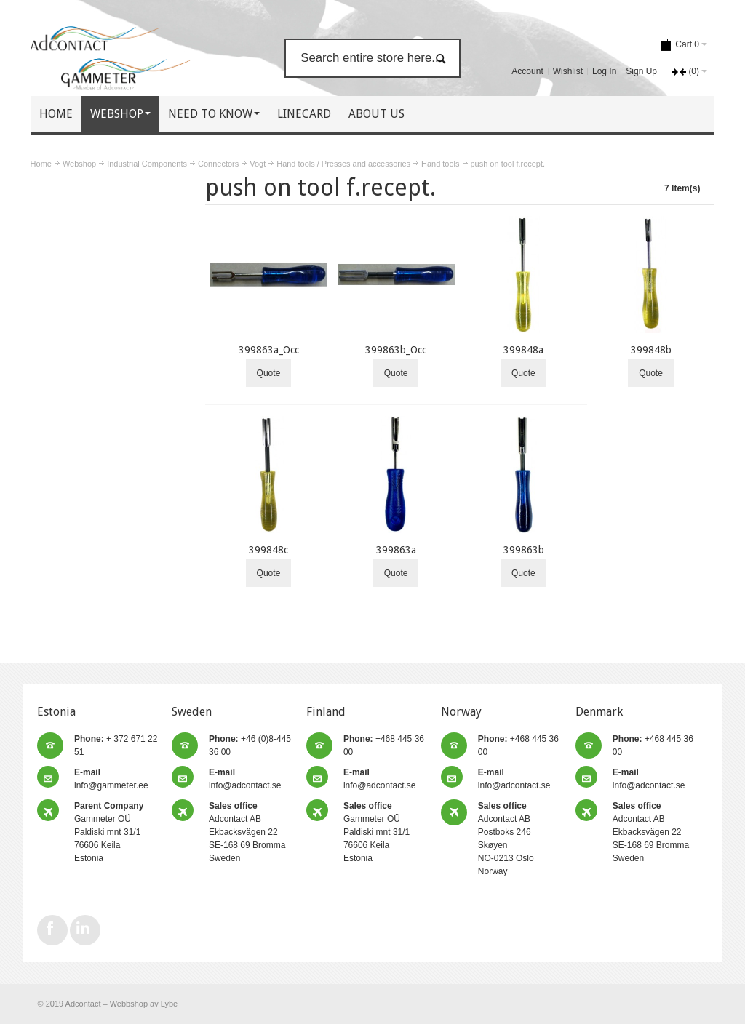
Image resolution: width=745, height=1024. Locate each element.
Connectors (218, 163)
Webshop (79, 163)
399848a (523, 350)
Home (41, 163)
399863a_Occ (269, 350)
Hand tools (440, 163)
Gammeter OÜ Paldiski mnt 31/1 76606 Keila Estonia (108, 832)
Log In (604, 71)
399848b (651, 350)
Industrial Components (147, 163)
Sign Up (641, 71)
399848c (268, 550)
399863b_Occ (395, 350)
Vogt (258, 163)
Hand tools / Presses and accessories (343, 163)
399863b (523, 550)
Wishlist (568, 71)
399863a (396, 550)
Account (527, 71)
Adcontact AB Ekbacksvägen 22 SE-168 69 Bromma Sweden (247, 832)
